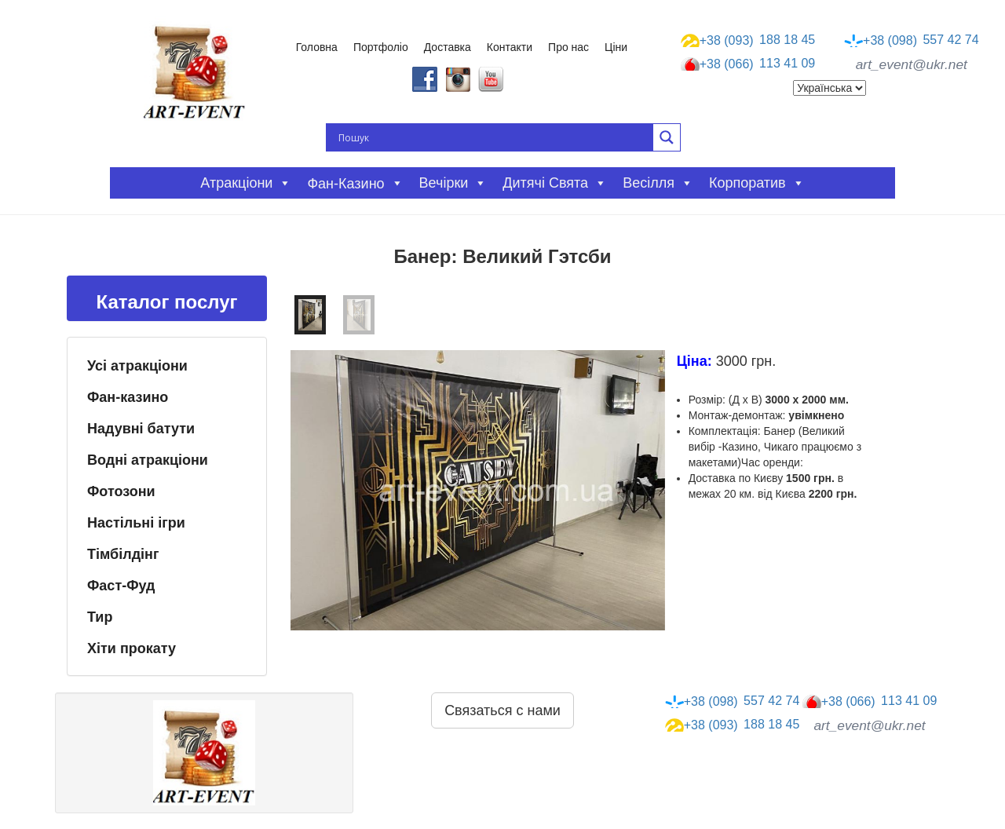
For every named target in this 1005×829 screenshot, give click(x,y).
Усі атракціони (137, 366)
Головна (317, 47)
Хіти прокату (131, 648)
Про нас (568, 47)
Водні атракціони (147, 460)
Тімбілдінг (123, 554)
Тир (99, 617)
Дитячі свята (554, 183)
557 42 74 (911, 40)
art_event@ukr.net (911, 64)
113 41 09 (748, 64)
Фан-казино (127, 397)
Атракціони (245, 183)
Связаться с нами (502, 710)
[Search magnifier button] (666, 137)
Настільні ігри (136, 523)
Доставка (447, 47)
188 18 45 (748, 40)
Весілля (658, 183)
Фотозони (121, 491)
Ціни (616, 47)
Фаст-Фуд (121, 585)
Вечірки (453, 183)
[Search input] (493, 137)
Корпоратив (757, 183)
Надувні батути (141, 428)
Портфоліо (380, 47)
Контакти (509, 47)
